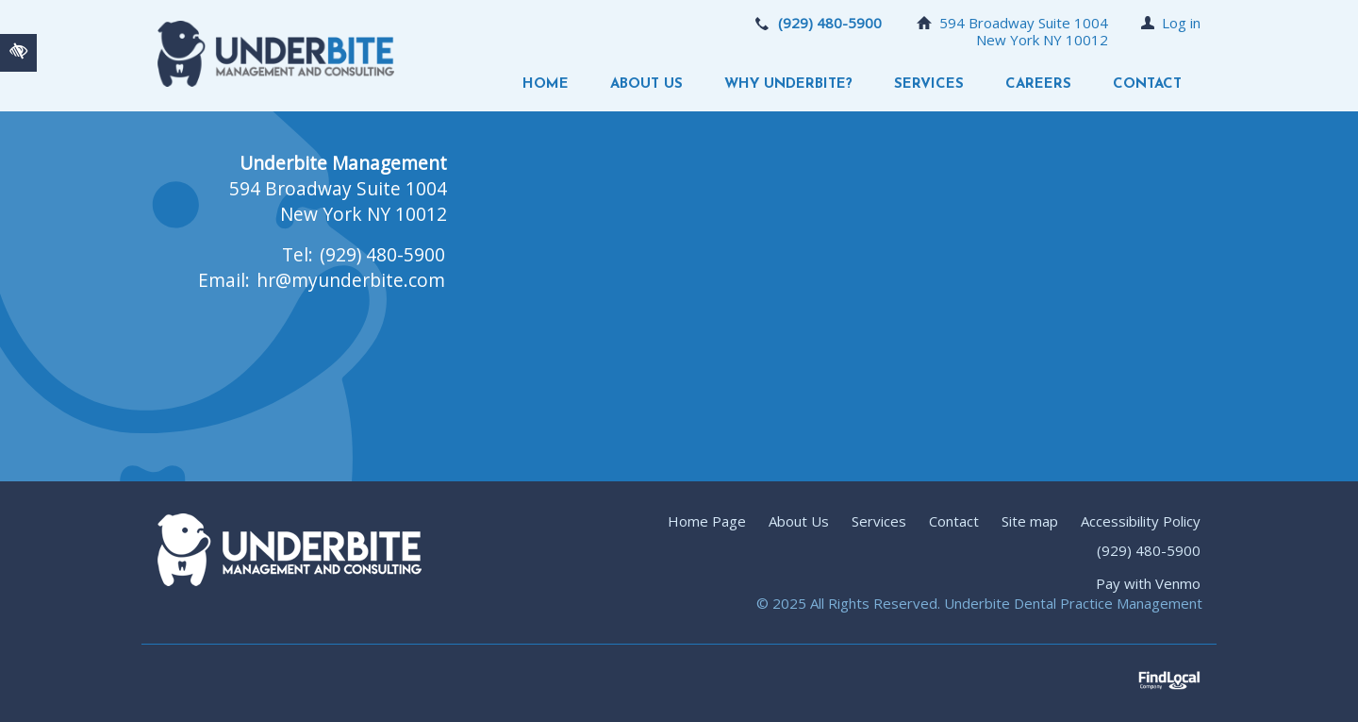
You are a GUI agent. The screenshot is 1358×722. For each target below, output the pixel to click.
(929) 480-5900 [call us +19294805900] (830, 22)
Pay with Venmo (1148, 583)
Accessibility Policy (1141, 521)
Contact (1147, 84)
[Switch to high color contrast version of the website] (18, 53)
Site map (1030, 521)
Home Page (707, 521)
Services (929, 84)
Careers (1038, 84)
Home (545, 84)
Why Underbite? (788, 84)
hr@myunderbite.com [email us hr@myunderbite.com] (351, 280)
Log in (1181, 22)
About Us (646, 84)
